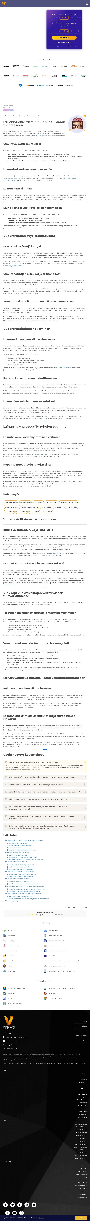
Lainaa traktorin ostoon (30, 507)
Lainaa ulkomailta (51, 502)
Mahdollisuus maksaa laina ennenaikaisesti (22, 884)
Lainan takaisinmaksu (15, 848)
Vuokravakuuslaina (11, 502)
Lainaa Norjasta (25, 502)
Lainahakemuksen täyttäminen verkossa (22, 874)
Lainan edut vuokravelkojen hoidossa (20, 865)
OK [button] (81, 1218)
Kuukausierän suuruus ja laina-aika (19, 882)
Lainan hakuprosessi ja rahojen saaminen (20, 871)
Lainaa (84, 1026)
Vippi (85, 1021)
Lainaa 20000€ (47, 512)
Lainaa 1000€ (9, 512)
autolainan (40, 454)
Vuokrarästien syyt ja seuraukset (17, 852)
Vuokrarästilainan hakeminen (16, 862)
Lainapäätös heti (59, 507)
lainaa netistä (40, 136)
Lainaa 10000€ (34, 512)
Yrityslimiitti (83, 1040)
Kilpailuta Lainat (80, 1031)
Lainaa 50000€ (21, 512)
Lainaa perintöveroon (12, 507)
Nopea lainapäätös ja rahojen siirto (20, 877)
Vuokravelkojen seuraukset (17, 843)
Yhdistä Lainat (81, 1036)
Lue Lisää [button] (41, 1218)
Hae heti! (64, 37)
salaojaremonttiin (9, 585)
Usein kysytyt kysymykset (15, 901)
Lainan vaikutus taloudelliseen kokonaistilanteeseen (23, 893)
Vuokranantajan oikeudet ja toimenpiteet (22, 857)
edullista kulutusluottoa (63, 368)
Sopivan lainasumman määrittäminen (21, 867)
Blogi (8, 110)
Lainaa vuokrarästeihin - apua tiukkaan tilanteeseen (24, 840)
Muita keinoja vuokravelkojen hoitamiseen (22, 850)
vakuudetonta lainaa (53, 553)
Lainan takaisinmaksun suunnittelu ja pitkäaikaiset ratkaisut (28, 899)
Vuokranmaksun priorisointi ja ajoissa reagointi (24, 891)
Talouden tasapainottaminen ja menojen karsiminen (26, 889)
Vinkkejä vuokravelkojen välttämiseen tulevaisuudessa (24, 886)
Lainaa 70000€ (46, 507)
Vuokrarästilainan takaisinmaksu (17, 879)
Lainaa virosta (38, 502)
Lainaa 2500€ (72, 507)
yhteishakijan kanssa (16, 178)
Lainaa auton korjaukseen (69, 502)
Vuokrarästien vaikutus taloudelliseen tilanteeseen (25, 860)
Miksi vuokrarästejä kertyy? (17, 855)
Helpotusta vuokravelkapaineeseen (20, 897)
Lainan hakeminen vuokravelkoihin (19, 846)
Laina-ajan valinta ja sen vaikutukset (20, 869)
